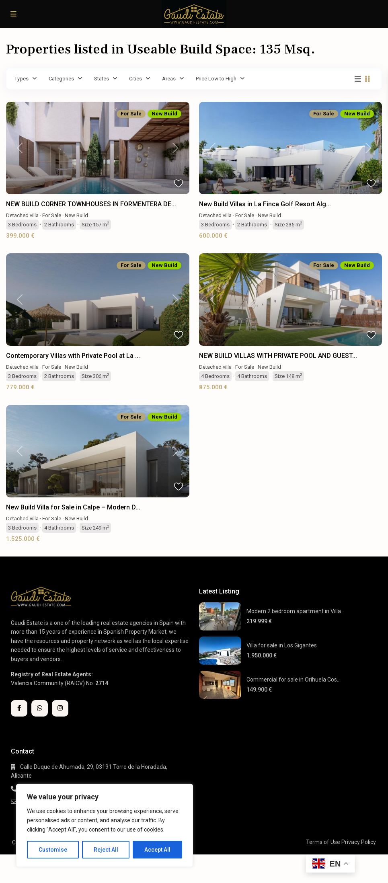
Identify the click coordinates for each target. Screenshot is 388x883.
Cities (135, 79)
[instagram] (60, 708)
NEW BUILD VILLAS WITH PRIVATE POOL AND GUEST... (278, 355)
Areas (169, 79)
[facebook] (19, 708)
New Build (76, 215)
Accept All (157, 849)
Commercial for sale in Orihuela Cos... (293, 679)
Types (21, 79)
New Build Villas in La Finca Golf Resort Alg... (265, 204)
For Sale (51, 215)
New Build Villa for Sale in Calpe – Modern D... (73, 507)
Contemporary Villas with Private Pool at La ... (73, 355)
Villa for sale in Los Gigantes (281, 645)
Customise (53, 849)
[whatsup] (39, 708)
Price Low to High (216, 79)
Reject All (106, 849)
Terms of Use (323, 842)
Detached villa (22, 215)
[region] (104, 825)
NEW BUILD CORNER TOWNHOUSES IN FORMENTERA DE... (91, 204)
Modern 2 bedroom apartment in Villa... (295, 611)
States (101, 79)
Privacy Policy (358, 842)
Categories (61, 79)
